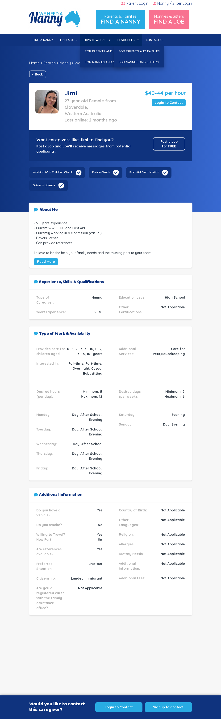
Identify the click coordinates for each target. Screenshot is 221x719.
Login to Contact (169, 102)
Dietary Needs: (131, 554)
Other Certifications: (130, 309)
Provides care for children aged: (50, 351)
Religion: (126, 534)
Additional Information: (129, 566)
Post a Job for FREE (169, 143)
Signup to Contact (168, 707)
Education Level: (132, 297)
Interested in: (47, 363)
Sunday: (126, 424)
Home (34, 63)
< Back (37, 74)
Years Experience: (51, 312)
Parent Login (134, 3)
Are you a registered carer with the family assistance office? (50, 598)
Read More (46, 261)
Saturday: (127, 415)
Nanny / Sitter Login (172, 3)
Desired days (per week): (130, 394)
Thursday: (44, 453)
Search (49, 63)
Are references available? (49, 551)
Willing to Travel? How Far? (50, 537)
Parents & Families (120, 19)
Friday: (42, 468)
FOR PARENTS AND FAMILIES (105, 51)
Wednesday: (46, 444)
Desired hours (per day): (48, 394)
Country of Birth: (133, 510)
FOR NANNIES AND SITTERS (105, 62)
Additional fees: (132, 578)
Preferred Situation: (44, 566)
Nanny (65, 63)
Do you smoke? (49, 525)
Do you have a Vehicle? (48, 512)
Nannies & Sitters (169, 19)
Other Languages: (129, 522)
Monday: (43, 415)
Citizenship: (46, 578)
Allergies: (126, 544)
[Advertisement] (110, 665)
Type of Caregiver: (45, 300)
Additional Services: (127, 351)
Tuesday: (43, 429)
